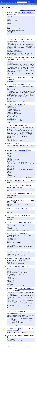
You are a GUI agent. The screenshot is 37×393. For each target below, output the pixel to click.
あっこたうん (22, 266)
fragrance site (21, 311)
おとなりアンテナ (24, 10)
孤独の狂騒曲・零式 (23, 193)
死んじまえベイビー (23, 208)
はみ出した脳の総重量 (24, 222)
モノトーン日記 (22, 215)
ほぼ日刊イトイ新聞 (23, 39)
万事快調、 (21, 125)
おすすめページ (31, 10)
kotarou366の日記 (23, 233)
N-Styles (20, 104)
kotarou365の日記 (23, 150)
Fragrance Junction (23, 144)
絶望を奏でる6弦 (22, 84)
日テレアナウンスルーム (25, 180)
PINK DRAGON (22, 251)
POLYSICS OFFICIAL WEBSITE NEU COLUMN (19, 259)
